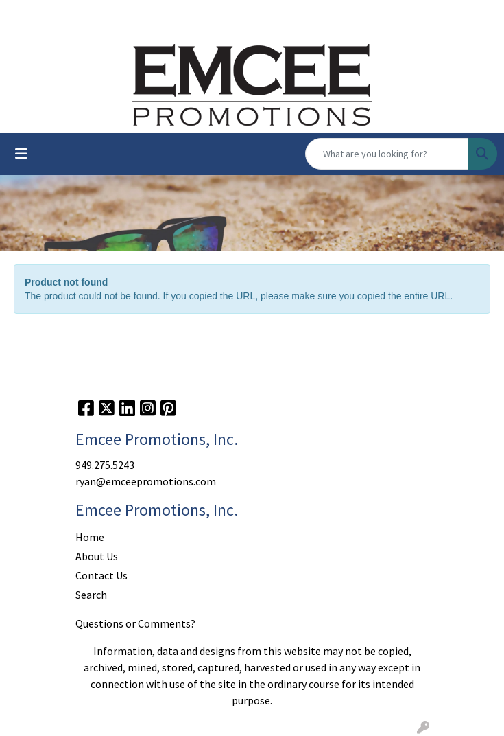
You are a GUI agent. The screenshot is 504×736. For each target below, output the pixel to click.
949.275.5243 (104, 465)
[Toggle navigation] (21, 153)
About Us (96, 556)
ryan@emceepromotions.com (145, 481)
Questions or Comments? (135, 623)
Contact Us (101, 575)
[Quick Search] (386, 154)
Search (91, 594)
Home (89, 537)
